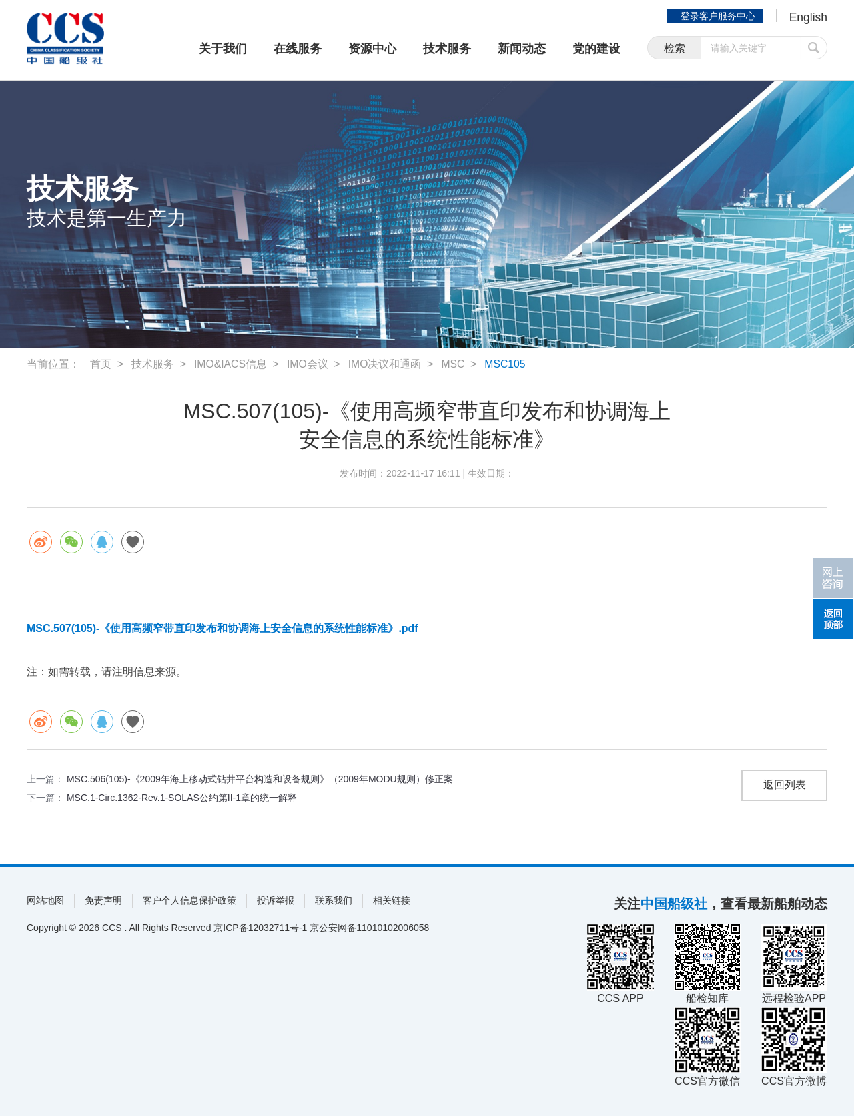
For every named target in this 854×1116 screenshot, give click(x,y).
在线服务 (298, 48)
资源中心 (372, 48)
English (807, 17)
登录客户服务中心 (716, 16)
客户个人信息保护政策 (189, 900)
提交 (814, 48)
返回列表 (784, 785)
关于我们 (223, 48)
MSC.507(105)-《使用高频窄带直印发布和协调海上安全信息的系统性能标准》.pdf (222, 628)
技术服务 (447, 48)
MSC (455, 364)
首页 (100, 364)
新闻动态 (522, 48)
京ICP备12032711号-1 (260, 927)
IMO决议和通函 (385, 364)
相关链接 (391, 900)
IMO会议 (308, 364)
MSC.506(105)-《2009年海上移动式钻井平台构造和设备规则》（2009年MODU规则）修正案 (260, 779)
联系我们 (333, 900)
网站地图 (45, 900)
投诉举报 (275, 900)
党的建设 (596, 48)
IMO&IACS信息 (231, 364)
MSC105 (507, 364)
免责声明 (103, 900)
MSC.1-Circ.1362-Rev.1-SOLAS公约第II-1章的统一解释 (182, 797)
